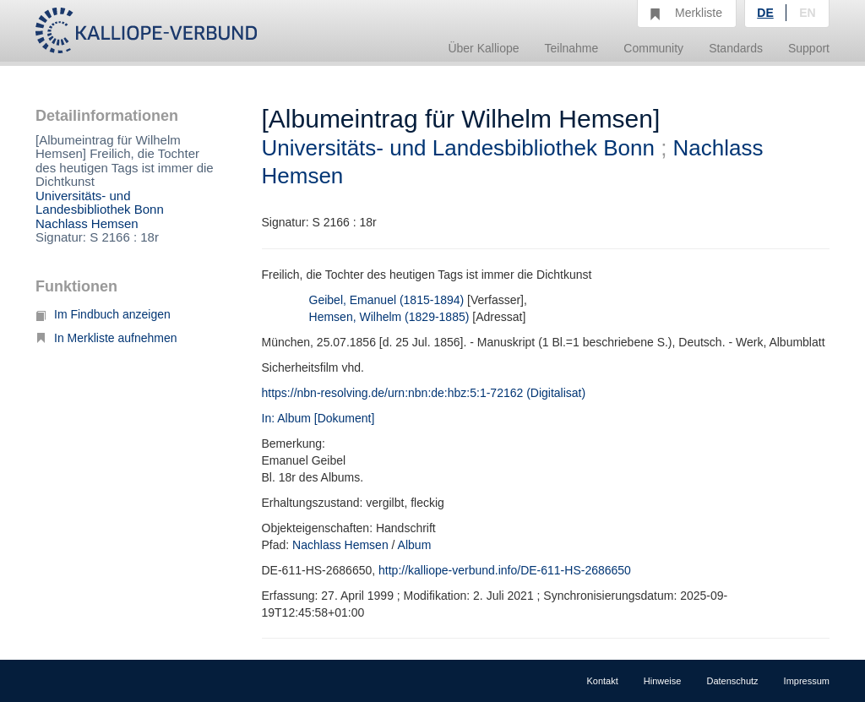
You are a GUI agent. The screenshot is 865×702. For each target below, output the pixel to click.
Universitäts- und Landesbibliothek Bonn (99, 202)
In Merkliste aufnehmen (106, 338)
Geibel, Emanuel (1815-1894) (387, 300)
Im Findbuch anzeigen (103, 314)
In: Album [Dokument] (318, 418)
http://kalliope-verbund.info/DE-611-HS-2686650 (504, 570)
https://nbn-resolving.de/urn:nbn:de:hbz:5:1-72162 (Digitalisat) (424, 393)
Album (415, 545)
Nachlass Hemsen (87, 223)
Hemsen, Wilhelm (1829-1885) (389, 317)
